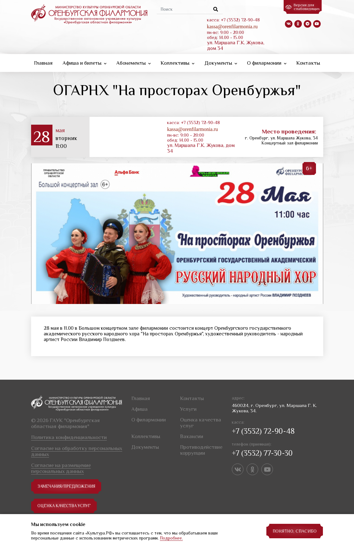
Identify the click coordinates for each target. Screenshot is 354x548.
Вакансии (191, 435)
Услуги (188, 407)
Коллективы (177, 62)
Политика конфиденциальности (69, 436)
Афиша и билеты (84, 62)
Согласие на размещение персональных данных (61, 467)
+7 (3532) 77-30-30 (262, 451)
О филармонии (266, 62)
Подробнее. (171, 537)
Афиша (139, 407)
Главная (43, 62)
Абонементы (133, 62)
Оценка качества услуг (66, 504)
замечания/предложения (68, 484)
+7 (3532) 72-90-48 (263, 429)
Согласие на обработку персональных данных (76, 450)
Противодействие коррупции (201, 448)
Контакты (308, 62)
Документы (220, 62)
